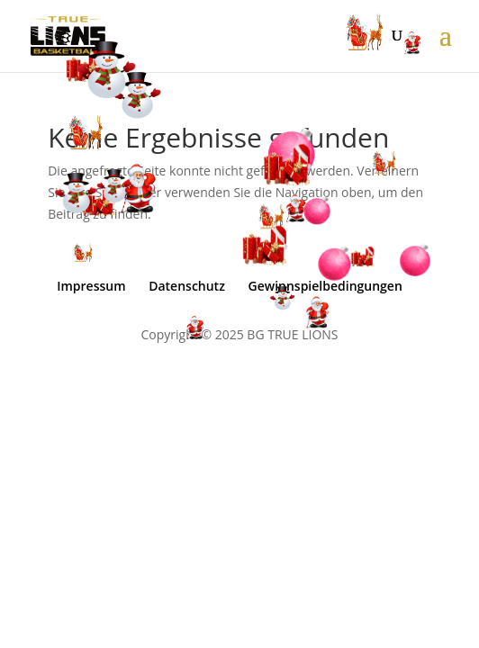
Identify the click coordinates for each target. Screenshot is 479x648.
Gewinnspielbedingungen (325, 285)
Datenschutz (187, 285)
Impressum (91, 285)
